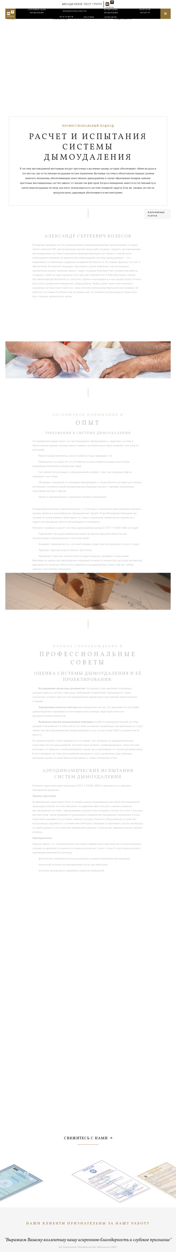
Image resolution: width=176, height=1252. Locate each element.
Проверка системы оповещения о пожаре (26, 29)
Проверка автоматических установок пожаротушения (134, 29)
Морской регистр (145, 16)
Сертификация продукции (37, 16)
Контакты (110, 22)
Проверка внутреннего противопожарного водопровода (76, 29)
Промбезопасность (75, 16)
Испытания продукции (111, 16)
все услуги (66, 22)
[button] (66, 22)
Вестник (89, 22)
